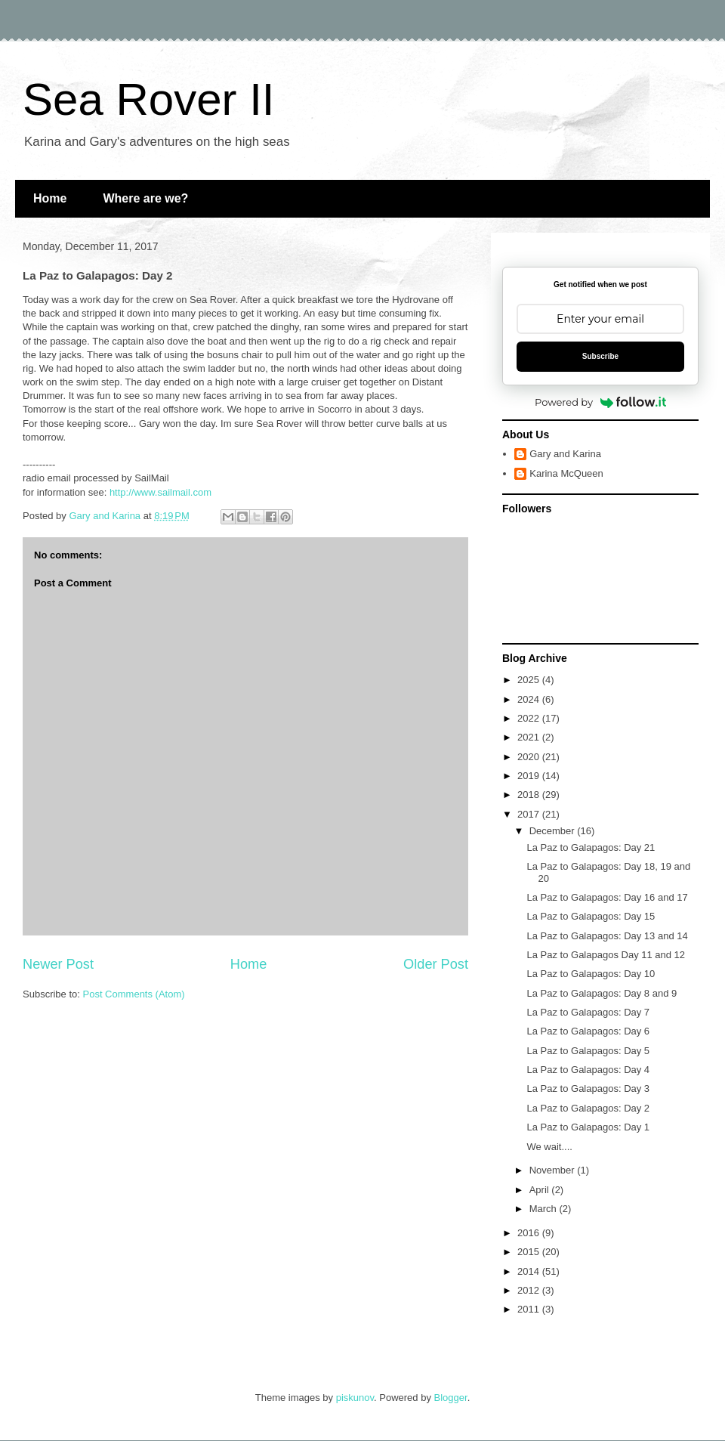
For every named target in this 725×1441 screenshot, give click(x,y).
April (540, 1189)
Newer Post (58, 964)
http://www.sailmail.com (160, 492)
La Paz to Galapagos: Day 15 (590, 916)
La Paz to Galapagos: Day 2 (587, 1108)
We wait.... (549, 1146)
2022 (529, 718)
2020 (529, 756)
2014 (529, 1271)
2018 (529, 794)
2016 (529, 1232)
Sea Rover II (149, 99)
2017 (529, 814)
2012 (529, 1290)
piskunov (355, 1397)
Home (49, 198)
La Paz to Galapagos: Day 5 (587, 1050)
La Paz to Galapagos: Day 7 (587, 1012)
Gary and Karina (565, 453)
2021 (529, 737)
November (553, 1170)
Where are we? (145, 198)
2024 (529, 699)
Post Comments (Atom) (134, 994)
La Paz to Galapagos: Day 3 (587, 1088)
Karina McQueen (566, 473)
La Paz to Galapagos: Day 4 (587, 1069)
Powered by (600, 402)
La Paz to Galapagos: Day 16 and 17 (606, 897)
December (553, 830)
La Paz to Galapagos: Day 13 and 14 (606, 936)
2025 (529, 679)
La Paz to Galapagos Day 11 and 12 (605, 954)
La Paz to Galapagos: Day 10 (590, 973)
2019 (529, 775)
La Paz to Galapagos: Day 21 (590, 847)
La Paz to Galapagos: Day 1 (587, 1127)
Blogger (450, 1397)
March (544, 1208)
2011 (529, 1309)
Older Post (435, 964)
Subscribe (600, 356)
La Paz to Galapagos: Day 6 (587, 1031)
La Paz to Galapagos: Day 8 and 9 (601, 993)
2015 (529, 1251)
